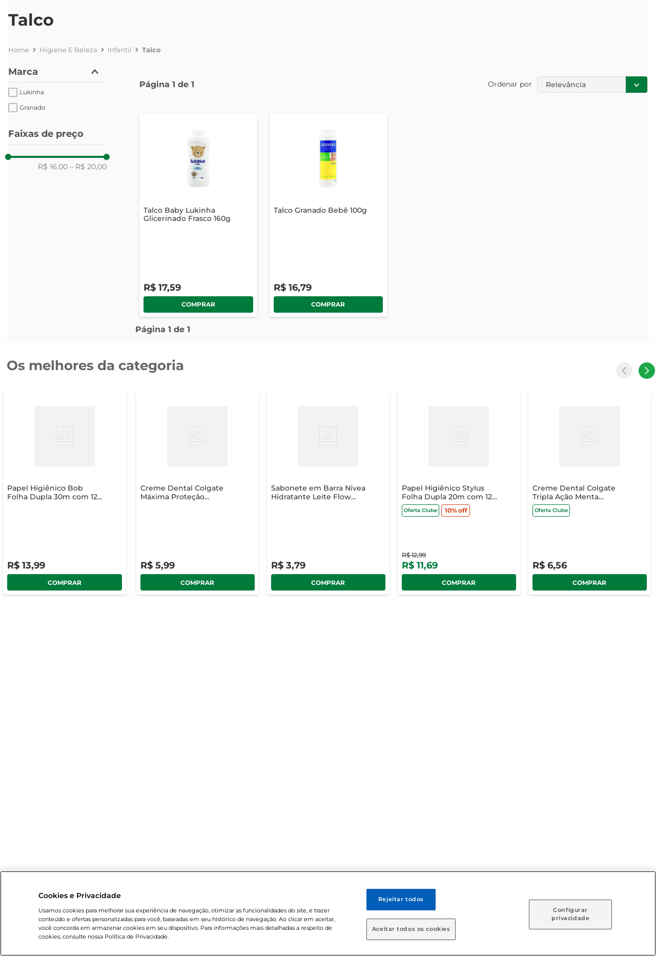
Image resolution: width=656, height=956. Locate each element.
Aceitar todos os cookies (411, 928)
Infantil (120, 50)
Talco (151, 50)
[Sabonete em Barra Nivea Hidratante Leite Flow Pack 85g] (328, 493)
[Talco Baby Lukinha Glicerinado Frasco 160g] (198, 215)
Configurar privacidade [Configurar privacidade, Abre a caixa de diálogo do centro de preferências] (570, 914)
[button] (57, 72)
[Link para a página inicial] (18, 49)
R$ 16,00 (53, 166)
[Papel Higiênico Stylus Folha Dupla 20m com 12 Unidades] (459, 493)
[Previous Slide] (624, 370)
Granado (32, 107)
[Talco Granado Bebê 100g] (328, 215)
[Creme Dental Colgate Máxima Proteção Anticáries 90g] (197, 493)
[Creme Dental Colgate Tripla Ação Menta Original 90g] (589, 493)
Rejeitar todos (401, 899)
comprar (198, 304)
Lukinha (31, 92)
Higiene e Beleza (68, 50)
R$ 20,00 (88, 166)
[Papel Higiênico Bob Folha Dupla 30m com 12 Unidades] (64, 493)
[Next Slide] (647, 370)
